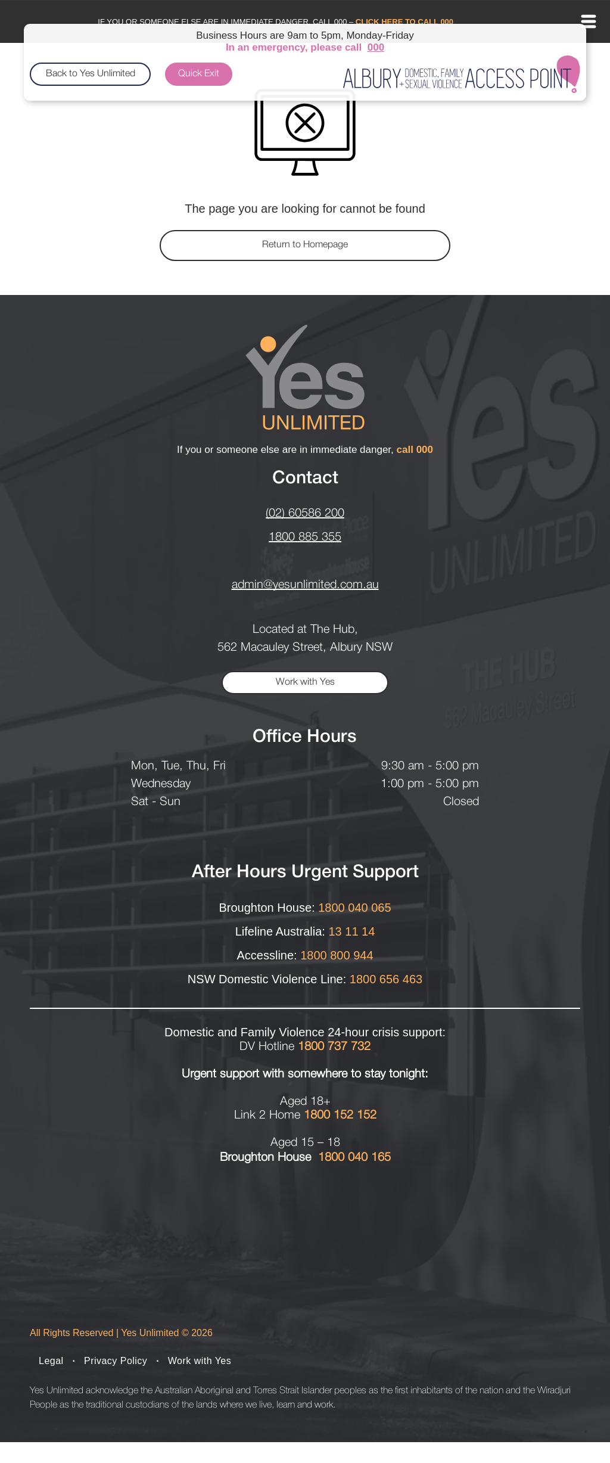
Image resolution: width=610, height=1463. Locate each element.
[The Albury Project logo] (511, 1265)
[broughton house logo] (236, 1265)
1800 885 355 (305, 537)
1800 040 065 (354, 907)
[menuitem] (52, 1382)
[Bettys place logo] (98, 1265)
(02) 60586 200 (305, 513)
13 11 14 (351, 931)
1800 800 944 (336, 955)
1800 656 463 (386, 979)
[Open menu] (588, 21)
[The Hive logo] (374, 1265)
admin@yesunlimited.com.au (305, 585)
